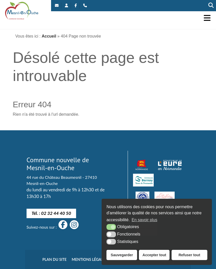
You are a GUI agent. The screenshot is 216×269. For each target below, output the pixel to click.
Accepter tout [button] (154, 255)
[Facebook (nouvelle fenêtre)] (75, 5)
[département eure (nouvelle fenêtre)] (169, 164)
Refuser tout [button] (189, 255)
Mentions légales (89, 259)
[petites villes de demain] (164, 198)
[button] (207, 18)
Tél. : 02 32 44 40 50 (51, 213)
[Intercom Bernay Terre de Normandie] (143, 180)
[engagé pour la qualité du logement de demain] (142, 198)
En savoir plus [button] (145, 220)
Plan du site (54, 259)
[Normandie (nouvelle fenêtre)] (141, 164)
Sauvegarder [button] (122, 255)
